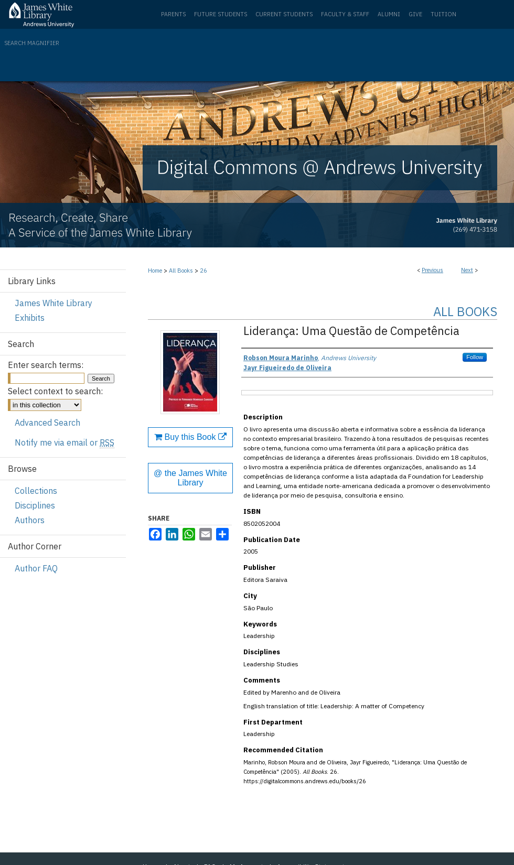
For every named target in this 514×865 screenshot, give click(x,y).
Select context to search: (55, 391)
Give (415, 14)
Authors (30, 520)
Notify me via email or (64, 442)
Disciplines (35, 505)
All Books (181, 270)
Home (155, 270)
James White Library (53, 303)
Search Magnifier (31, 43)
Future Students (220, 14)
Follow (474, 357)
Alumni (389, 14)
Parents (173, 14)
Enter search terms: (45, 365)
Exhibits (30, 317)
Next (467, 270)
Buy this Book (190, 437)
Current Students (284, 14)
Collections (36, 490)
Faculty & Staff (345, 14)
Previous (432, 270)
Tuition (443, 14)
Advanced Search (47, 422)
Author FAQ (36, 568)
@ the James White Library (190, 478)
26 (203, 270)
